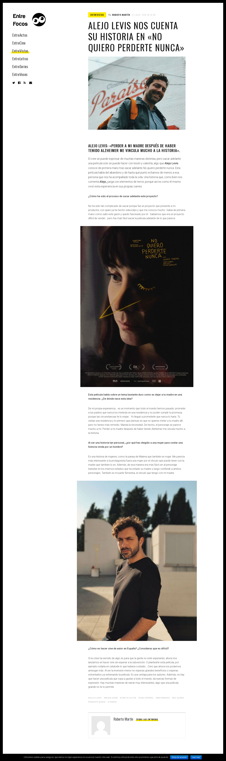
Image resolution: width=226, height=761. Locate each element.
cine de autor (128, 698)
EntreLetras (20, 58)
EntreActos (19, 35)
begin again (111, 698)
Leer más (196, 757)
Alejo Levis (95, 698)
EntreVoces (20, 74)
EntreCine (18, 43)
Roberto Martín (121, 14)
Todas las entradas (147, 719)
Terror (113, 702)
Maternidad (163, 698)
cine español (147, 698)
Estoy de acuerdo (179, 757)
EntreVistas (20, 50)
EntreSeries (20, 66)
